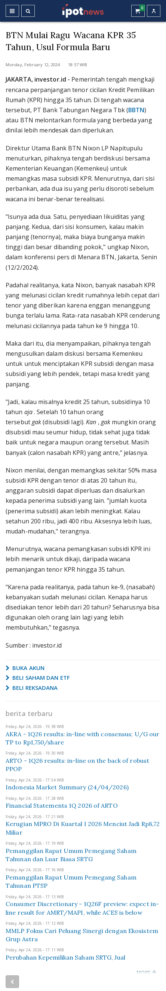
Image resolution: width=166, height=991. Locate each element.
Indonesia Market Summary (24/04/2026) (67, 787)
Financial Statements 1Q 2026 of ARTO (62, 805)
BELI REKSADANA (32, 687)
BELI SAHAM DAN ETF (38, 677)
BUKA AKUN (25, 668)
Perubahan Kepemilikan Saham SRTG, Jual (65, 957)
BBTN (136, 110)
